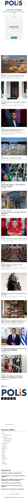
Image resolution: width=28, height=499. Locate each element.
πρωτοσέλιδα (7, 424)
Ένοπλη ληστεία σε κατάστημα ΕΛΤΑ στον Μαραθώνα (14, 213)
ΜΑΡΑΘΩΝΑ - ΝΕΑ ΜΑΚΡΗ (6, 210)
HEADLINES (3, 128)
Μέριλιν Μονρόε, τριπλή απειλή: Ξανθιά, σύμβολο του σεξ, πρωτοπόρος (14, 294)
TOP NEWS (3, 100)
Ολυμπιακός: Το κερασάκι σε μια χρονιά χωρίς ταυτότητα (14, 238)
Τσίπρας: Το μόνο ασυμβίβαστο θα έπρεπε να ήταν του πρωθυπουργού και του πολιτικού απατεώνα (13, 130)
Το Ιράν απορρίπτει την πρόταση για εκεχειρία (11, 158)
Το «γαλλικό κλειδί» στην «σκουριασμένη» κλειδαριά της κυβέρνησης (14, 102)
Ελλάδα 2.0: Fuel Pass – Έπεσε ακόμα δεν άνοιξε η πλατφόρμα (13, 185)
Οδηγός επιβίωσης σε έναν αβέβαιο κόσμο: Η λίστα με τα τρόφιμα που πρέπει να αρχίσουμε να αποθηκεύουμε (13, 321)
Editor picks (3, 319)
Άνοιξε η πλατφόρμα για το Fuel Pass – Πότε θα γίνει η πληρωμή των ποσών (12, 377)
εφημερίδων (12, 424)
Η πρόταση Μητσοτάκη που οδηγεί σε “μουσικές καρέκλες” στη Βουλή (11, 265)
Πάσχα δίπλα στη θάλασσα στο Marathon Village (12, 76)
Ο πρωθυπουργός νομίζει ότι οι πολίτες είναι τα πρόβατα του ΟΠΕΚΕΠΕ (14, 349)
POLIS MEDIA (3, 215)
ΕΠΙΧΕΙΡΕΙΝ (3, 74)
